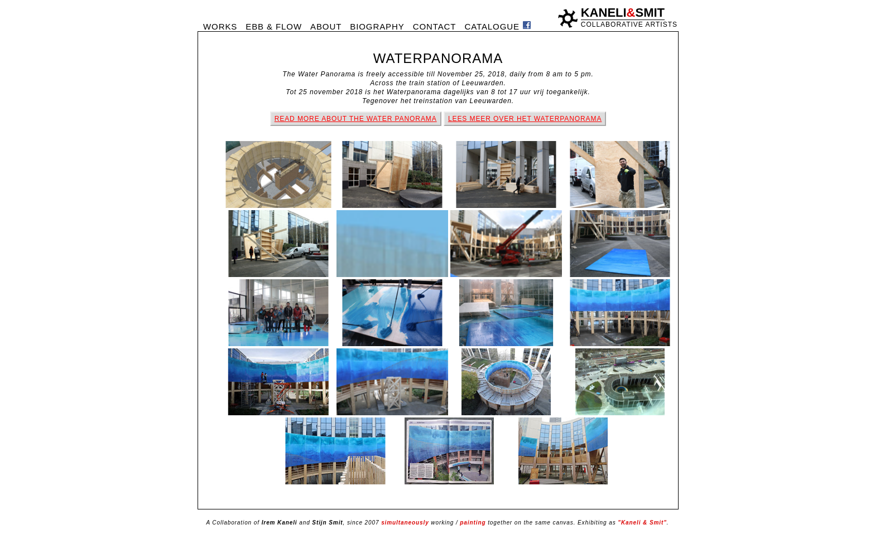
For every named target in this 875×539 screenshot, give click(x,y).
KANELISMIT (623, 13)
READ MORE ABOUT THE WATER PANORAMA (356, 119)
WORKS (220, 26)
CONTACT (434, 26)
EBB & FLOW (274, 26)
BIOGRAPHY (377, 26)
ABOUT (326, 26)
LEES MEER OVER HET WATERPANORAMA (525, 119)
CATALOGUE (491, 26)
